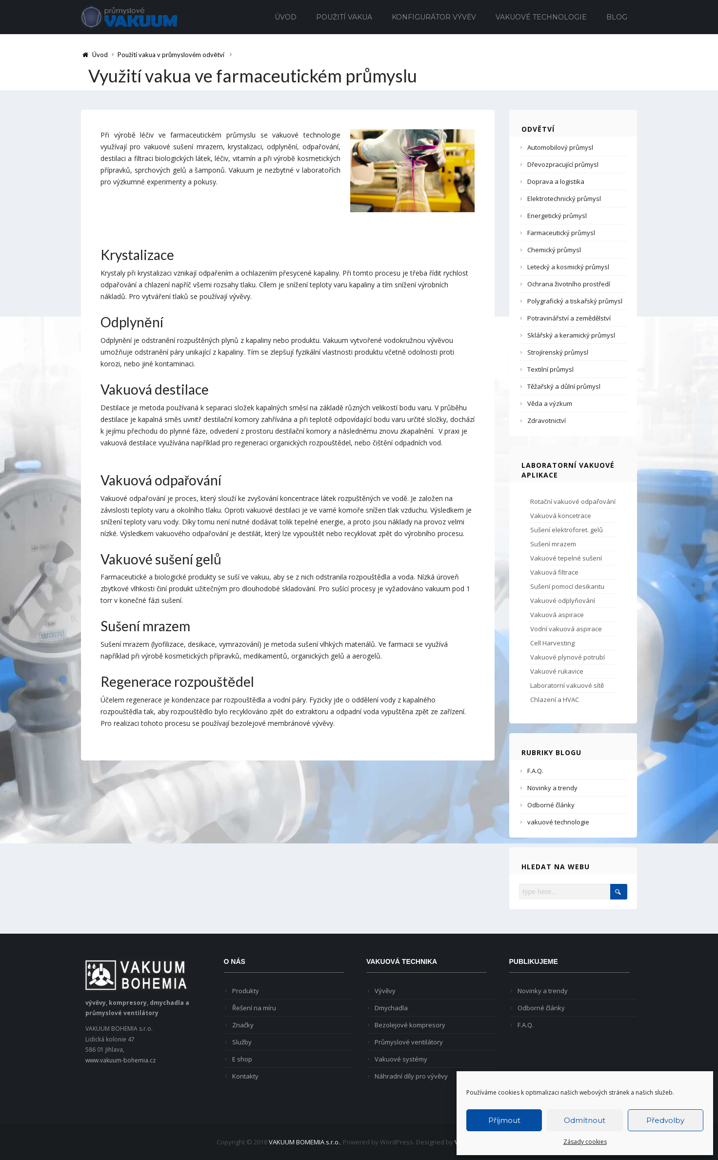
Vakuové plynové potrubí (567, 657)
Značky (243, 1024)
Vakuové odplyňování (562, 600)
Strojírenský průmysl (557, 352)
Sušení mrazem (553, 544)
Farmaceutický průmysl (561, 232)
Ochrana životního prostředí (568, 284)
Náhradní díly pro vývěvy (411, 1076)
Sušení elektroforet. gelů (566, 529)
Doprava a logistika (555, 181)
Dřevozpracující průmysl (562, 164)
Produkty (245, 990)
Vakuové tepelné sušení (566, 558)
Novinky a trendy (552, 787)
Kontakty (245, 1076)
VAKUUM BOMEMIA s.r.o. (304, 1142)
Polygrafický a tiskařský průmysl (574, 301)
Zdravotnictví (546, 420)
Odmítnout (584, 1120)
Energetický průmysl (557, 215)
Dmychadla (391, 1007)
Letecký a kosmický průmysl (568, 266)
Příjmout (504, 1120)
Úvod (286, 17)
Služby (242, 1042)
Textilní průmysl (550, 369)
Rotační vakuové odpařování (573, 501)
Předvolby (665, 1120)
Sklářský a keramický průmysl (571, 335)
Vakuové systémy (401, 1059)
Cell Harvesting (552, 643)
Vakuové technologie (541, 17)
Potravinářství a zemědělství (569, 318)
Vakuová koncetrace (560, 515)
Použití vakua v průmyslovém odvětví (171, 55)
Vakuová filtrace (554, 572)
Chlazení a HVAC (554, 699)
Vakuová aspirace (557, 614)
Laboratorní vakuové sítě (567, 685)
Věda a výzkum (549, 403)
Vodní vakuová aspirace (566, 628)
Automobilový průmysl (560, 147)
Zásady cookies (585, 1142)
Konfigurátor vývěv (434, 17)
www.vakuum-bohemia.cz (120, 1060)
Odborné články (551, 804)
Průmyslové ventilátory (409, 1042)
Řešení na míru (254, 1007)
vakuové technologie (558, 822)
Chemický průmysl (554, 249)
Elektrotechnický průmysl (564, 198)
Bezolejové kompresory (410, 1024)
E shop (242, 1059)
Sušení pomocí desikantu (567, 586)
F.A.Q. (535, 770)
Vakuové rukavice (556, 671)
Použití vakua (344, 17)
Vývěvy (385, 990)
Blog (616, 17)
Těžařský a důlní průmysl (563, 386)
